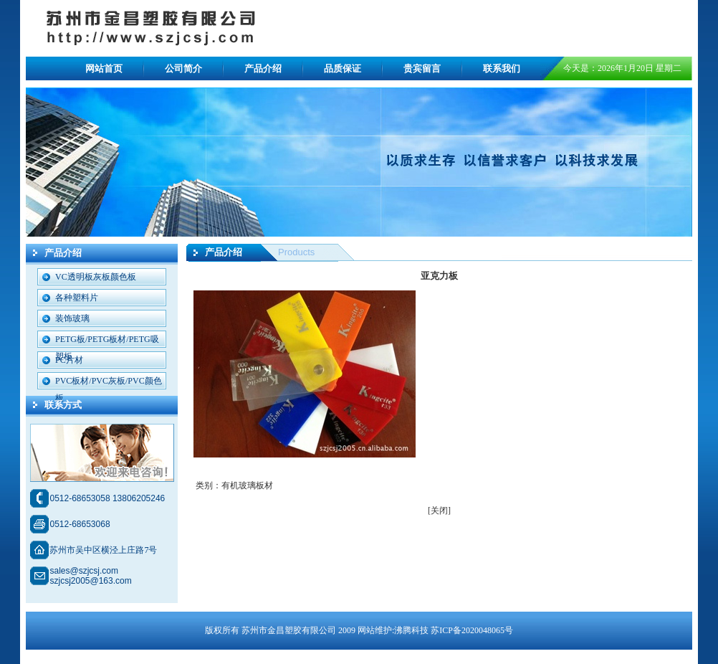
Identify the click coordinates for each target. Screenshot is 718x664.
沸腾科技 (411, 630)
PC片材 (69, 360)
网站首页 (104, 68)
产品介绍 (263, 68)
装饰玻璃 (72, 318)
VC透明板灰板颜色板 (95, 277)
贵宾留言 (422, 68)
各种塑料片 (76, 298)
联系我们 (501, 68)
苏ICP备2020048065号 (472, 630)
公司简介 (183, 68)
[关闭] (439, 511)
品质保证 (342, 68)
